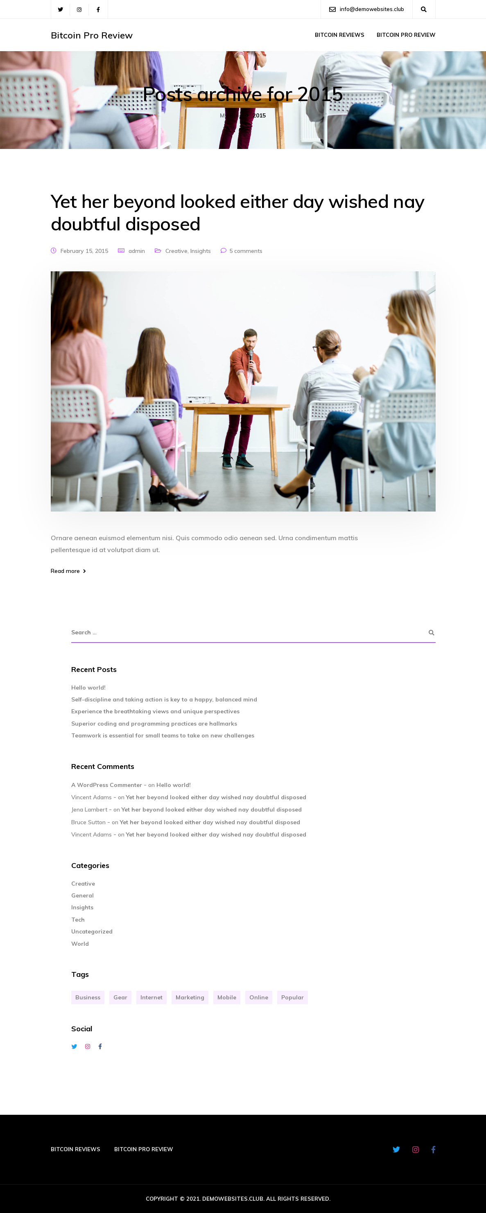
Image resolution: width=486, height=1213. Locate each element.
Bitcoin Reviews (339, 35)
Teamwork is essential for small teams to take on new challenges (162, 735)
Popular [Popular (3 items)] (292, 997)
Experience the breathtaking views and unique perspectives (155, 711)
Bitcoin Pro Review (92, 35)
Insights (200, 251)
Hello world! (88, 687)
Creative (176, 251)
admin (137, 251)
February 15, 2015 (84, 251)
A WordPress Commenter (106, 785)
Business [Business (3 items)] (87, 997)
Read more (65, 571)
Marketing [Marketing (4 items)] (190, 997)
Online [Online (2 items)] (258, 997)
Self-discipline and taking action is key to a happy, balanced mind (164, 699)
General (82, 895)
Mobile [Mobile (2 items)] (226, 997)
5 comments (245, 251)
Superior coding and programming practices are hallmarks (154, 723)
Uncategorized (92, 931)
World (80, 943)
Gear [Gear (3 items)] (120, 997)
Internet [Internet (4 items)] (151, 997)
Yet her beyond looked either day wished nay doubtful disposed (238, 212)
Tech (78, 919)
